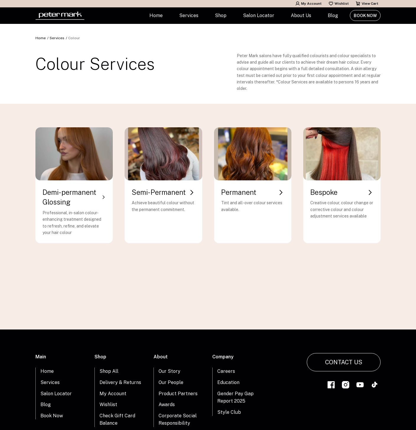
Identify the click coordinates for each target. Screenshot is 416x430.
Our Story (169, 371)
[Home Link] (59, 15)
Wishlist (339, 3)
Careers (226, 371)
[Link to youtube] (360, 385)
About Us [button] (301, 15)
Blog (333, 15)
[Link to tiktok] (374, 385)
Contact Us (343, 362)
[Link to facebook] (331, 385)
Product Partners (178, 393)
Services (57, 38)
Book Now (365, 15)
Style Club (229, 412)
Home (156, 15)
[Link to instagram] (345, 385)
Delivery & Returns (120, 382)
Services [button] (188, 15)
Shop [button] (220, 15)
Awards (167, 404)
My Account (308, 3)
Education (228, 382)
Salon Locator (258, 15)
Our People (171, 382)
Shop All (108, 371)
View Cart (367, 3)
